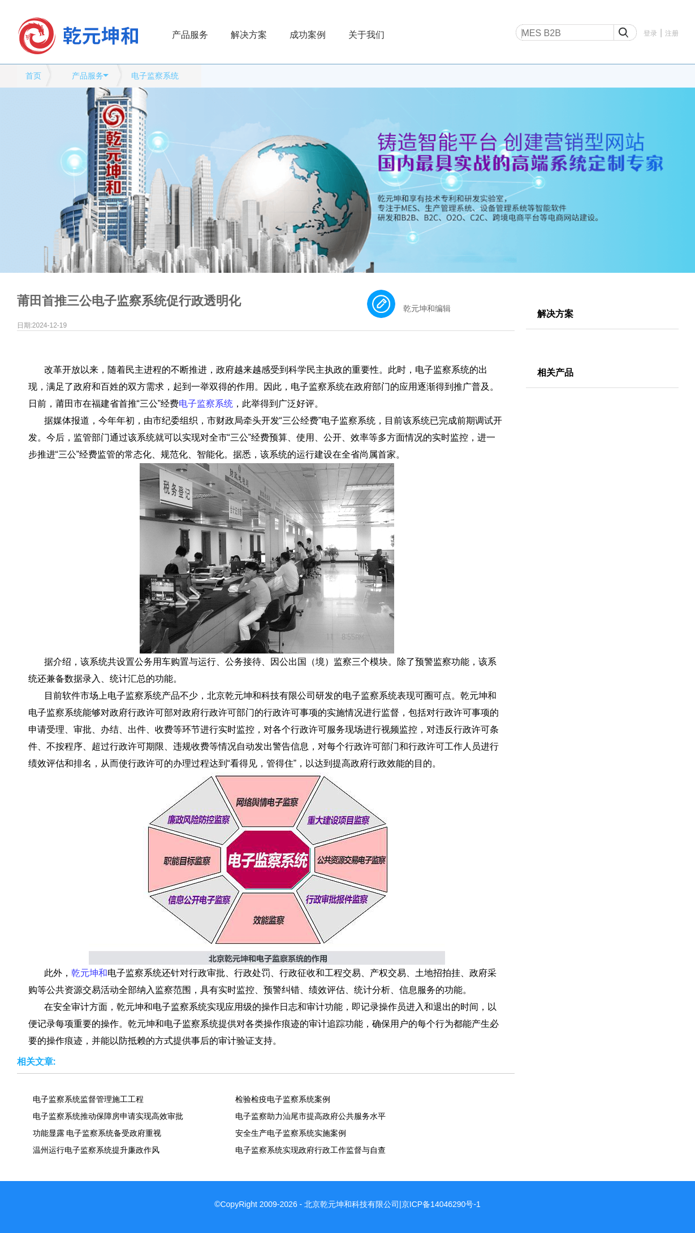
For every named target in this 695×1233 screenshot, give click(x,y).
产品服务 (190, 35)
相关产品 (555, 372)
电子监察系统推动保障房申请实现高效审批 (108, 1116)
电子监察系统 (155, 75)
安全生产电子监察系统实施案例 (290, 1133)
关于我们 (366, 35)
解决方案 (249, 35)
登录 (650, 33)
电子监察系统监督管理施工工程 (88, 1099)
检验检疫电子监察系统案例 (282, 1099)
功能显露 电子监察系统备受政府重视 (97, 1133)
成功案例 (308, 35)
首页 (33, 75)
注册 (672, 33)
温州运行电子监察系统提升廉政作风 (96, 1149)
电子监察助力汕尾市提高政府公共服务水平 (310, 1116)
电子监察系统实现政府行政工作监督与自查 (310, 1149)
